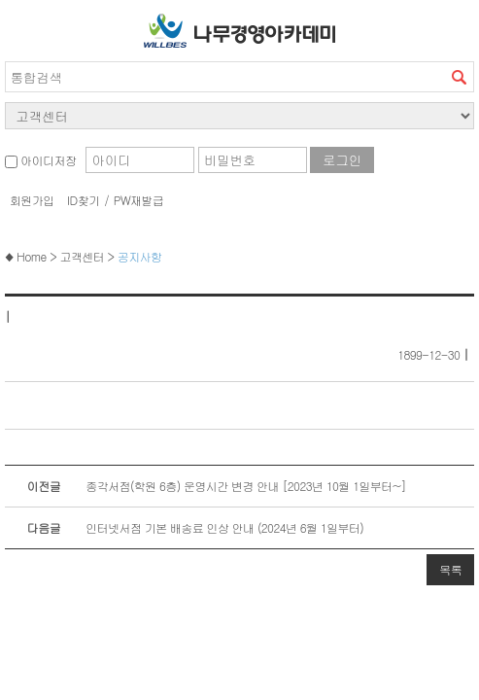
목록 (450, 569)
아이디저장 (40, 160)
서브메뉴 (24, 26)
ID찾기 (83, 200)
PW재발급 (138, 200)
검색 (458, 76)
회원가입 (32, 200)
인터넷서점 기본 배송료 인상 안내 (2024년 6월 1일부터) (184, 528)
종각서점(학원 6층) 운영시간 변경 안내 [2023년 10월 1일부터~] (205, 486)
